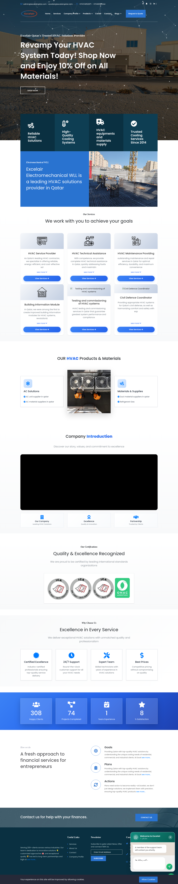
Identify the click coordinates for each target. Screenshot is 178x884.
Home (47, 13)
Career (98, 13)
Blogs (118, 13)
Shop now (32, 90)
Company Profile (71, 13)
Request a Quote (135, 13)
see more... (146, 763)
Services (57, 13)
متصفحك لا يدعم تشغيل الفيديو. (89, 488)
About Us (73, 848)
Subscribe (98, 858)
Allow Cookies (148, 879)
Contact (107, 13)
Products (87, 13)
